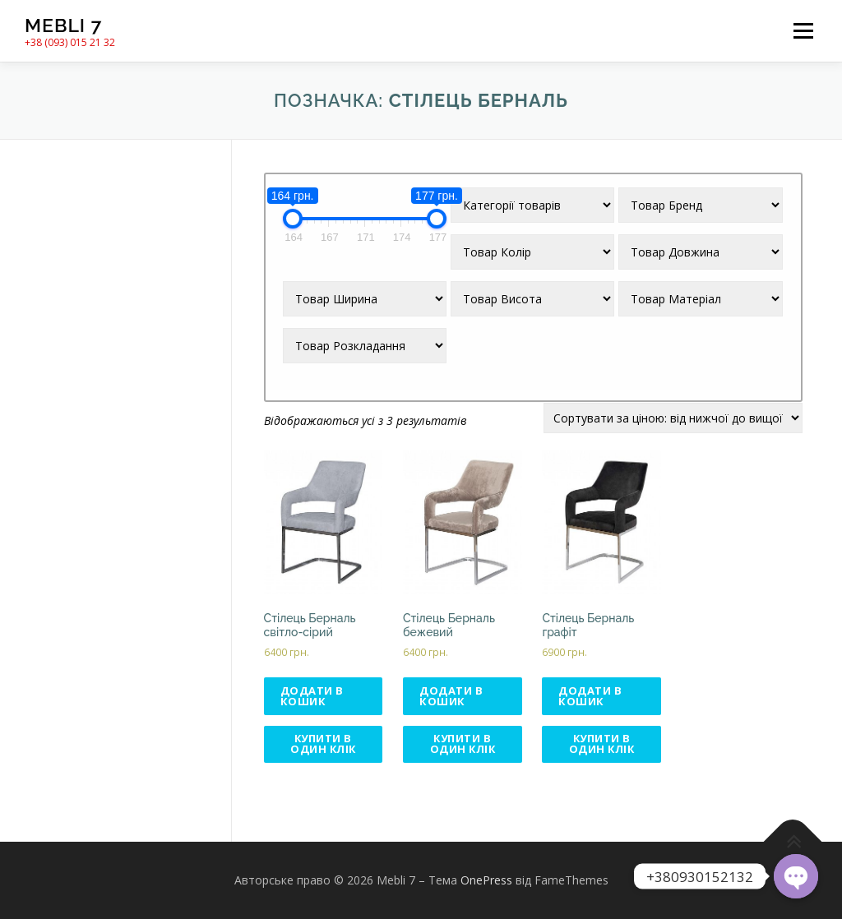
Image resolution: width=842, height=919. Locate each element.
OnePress (486, 881)
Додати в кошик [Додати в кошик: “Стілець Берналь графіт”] (590, 696)
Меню (803, 31)
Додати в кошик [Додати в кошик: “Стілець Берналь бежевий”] (451, 696)
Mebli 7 (63, 25)
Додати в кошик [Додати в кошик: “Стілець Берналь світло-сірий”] (312, 696)
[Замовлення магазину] (673, 418)
